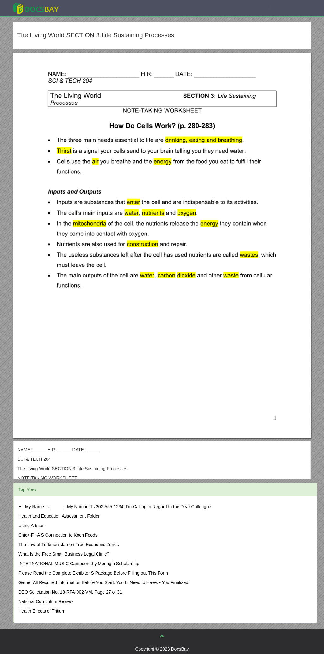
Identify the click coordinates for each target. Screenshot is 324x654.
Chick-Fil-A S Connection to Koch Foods (57, 535)
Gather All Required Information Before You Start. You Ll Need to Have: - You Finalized (103, 582)
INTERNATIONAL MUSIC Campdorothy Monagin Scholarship (78, 563)
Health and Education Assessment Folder (59, 516)
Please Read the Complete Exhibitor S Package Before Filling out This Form (93, 573)
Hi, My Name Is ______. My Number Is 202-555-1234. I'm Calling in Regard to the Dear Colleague (114, 506)
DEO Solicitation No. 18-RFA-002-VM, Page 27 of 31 (70, 592)
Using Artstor (31, 525)
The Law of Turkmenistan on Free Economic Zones (68, 544)
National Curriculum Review (45, 601)
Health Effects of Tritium (41, 611)
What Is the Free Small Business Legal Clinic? (63, 554)
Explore (83, 7)
